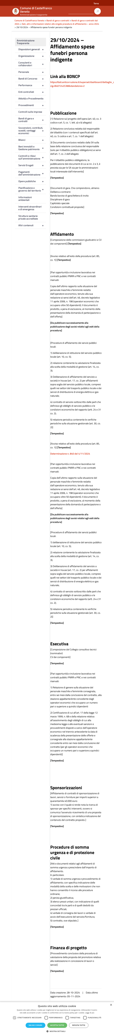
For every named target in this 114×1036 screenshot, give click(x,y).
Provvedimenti (32, 105)
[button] (57, 1031)
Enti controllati (32, 92)
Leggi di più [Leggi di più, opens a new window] (89, 1013)
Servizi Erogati (32, 165)
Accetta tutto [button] (57, 1025)
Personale (32, 72)
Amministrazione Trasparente (25, 42)
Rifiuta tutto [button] (78, 1025)
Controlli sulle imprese (30, 112)
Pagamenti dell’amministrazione (32, 173)
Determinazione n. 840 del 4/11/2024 (70, 453)
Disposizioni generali (32, 49)
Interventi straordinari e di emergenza (30, 208)
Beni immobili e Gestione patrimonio (32, 148)
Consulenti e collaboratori (32, 64)
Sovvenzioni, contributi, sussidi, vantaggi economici (32, 131)
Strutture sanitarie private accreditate (28, 217)
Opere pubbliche (32, 181)
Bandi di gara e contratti (32, 119)
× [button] (111, 1005)
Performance (32, 85)
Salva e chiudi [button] (35, 1025)
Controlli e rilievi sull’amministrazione (32, 157)
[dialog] (57, 1019)
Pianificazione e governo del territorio (32, 189)
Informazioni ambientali (25, 198)
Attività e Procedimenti (32, 98)
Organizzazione (32, 56)
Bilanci (32, 140)
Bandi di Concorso (32, 78)
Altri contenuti (32, 225)
